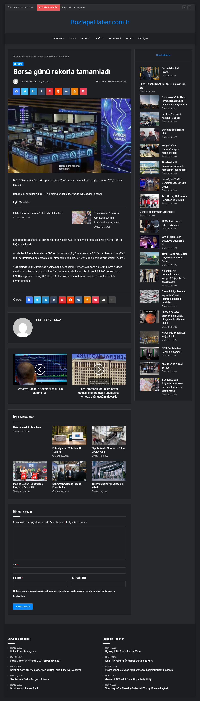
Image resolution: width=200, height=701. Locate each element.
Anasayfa (58, 38)
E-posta (18, 578)
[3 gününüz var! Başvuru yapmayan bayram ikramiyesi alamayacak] (81, 217)
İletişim (143, 38)
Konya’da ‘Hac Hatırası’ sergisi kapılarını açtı (170, 149)
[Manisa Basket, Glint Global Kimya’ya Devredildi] (30, 471)
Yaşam (130, 38)
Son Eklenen (163, 55)
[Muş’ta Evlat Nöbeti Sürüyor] (149, 368)
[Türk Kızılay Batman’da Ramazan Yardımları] (149, 201)
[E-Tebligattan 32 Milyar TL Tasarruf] (69, 435)
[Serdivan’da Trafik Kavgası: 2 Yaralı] (149, 119)
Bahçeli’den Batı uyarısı (73, 7)
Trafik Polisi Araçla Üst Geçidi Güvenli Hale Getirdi (174, 258)
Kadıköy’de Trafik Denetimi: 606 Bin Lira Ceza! (174, 183)
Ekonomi (86, 38)
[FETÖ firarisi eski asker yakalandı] (149, 226)
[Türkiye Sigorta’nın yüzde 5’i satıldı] (109, 471)
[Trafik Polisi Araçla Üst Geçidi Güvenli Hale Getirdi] (149, 258)
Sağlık (100, 38)
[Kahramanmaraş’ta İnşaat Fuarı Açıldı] (69, 471)
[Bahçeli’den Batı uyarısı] (149, 73)
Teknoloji (115, 38)
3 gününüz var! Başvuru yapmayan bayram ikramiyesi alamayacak (107, 218)
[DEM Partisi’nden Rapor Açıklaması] (149, 353)
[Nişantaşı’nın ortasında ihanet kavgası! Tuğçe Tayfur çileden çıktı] (149, 275)
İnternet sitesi (79, 578)
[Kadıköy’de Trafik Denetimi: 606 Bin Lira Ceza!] (149, 184)
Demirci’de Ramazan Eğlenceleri (157, 211)
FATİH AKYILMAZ (27, 81)
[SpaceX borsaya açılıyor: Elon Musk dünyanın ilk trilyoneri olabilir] (149, 316)
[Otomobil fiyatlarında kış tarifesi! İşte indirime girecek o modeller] (149, 296)
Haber (72, 38)
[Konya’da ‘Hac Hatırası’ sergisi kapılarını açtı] (149, 150)
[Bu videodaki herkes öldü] (149, 134)
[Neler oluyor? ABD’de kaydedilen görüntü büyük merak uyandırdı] (149, 102)
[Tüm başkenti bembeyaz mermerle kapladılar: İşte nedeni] (149, 167)
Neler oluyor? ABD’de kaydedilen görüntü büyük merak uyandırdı (174, 101)
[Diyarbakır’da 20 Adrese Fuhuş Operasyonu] (109, 435)
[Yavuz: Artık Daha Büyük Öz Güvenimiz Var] (149, 241)
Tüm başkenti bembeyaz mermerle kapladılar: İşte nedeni (174, 166)
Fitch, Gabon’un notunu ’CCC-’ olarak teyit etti (38, 213)
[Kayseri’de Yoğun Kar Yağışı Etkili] (149, 337)
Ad (15, 564)
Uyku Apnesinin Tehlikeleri (27, 427)
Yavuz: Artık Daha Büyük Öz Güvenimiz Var (173, 241)
